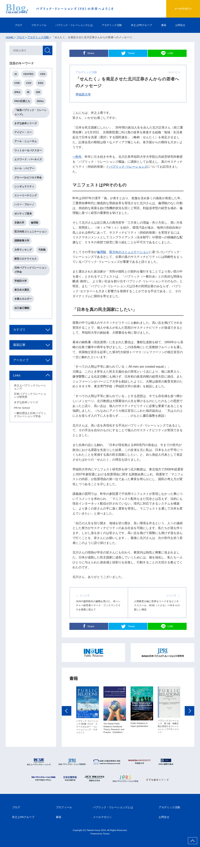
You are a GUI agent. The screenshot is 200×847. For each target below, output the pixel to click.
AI (16, 74)
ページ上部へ (192, 840)
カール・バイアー (24, 168)
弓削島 (42, 249)
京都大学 (19, 222)
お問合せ (184, 25)
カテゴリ (19, 330)
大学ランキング (23, 249)
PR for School (22, 408)
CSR (17, 83)
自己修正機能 (22, 308)
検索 (47, 50)
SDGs (40, 101)
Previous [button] (66, 712)
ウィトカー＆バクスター (28, 150)
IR (28, 92)
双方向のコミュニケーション (129, 252)
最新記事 (19, 345)
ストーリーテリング (26, 195)
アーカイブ (21, 360)
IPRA (18, 92)
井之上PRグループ (144, 25)
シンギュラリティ (24, 186)
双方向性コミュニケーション (31, 232)
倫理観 (101, 252)
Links (17, 375)
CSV (29, 83)
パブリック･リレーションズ (128, 166)
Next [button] (189, 712)
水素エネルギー (23, 299)
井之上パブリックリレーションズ (30, 387)
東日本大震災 (22, 290)
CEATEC (29, 74)
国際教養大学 (22, 240)
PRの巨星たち (23, 101)
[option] (87, 711)
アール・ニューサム (26, 141)
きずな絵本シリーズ (26, 123)
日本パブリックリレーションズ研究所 (30, 396)
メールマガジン (182, 8)
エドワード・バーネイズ (28, 159)
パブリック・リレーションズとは (73, 25)
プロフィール (36, 25)
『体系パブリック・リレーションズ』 (31, 112)
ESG (41, 83)
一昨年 (77, 156)
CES (43, 74)
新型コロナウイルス (26, 259)
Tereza (106, 833)
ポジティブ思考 (23, 213)
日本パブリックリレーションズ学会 (31, 270)
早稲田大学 (83, 94)
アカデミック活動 (113, 25)
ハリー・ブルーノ (24, 204)
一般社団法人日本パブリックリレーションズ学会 (30, 415)
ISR (38, 92)
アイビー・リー (23, 132)
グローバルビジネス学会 (28, 177)
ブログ (15, 25)
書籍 (167, 25)
